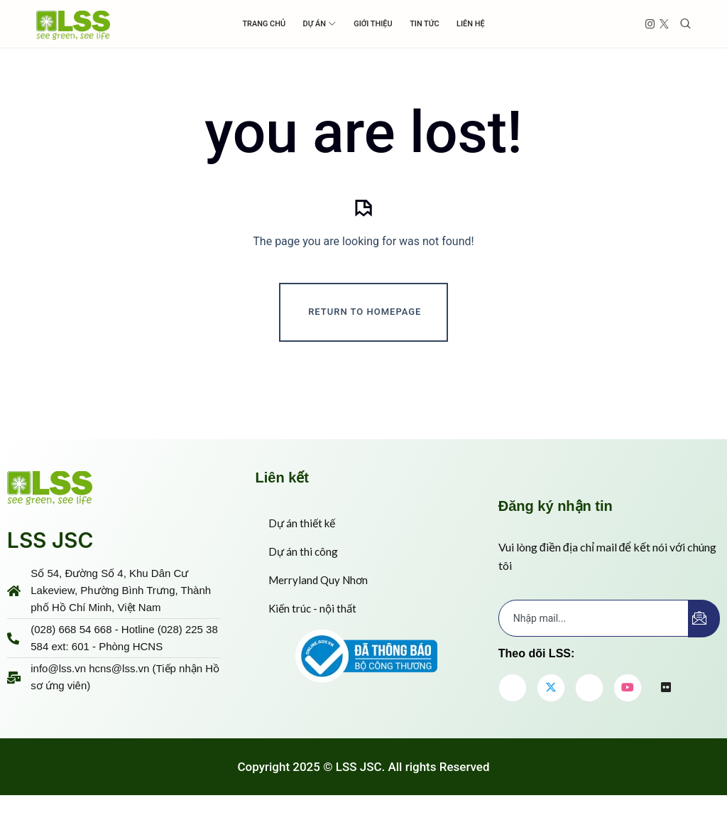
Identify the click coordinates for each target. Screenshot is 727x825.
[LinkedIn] (589, 704)
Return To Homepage (364, 328)
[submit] (704, 635)
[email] (593, 634)
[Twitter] (551, 704)
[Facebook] (512, 704)
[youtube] (627, 704)
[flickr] (666, 705)
